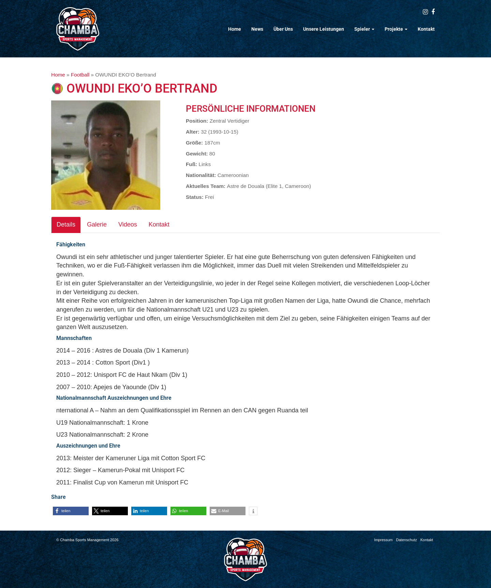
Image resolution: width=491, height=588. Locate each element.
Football (80, 75)
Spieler (364, 29)
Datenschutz (406, 540)
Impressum (383, 540)
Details (66, 224)
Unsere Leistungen (323, 29)
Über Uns (283, 29)
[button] (71, 511)
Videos (127, 224)
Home (234, 29)
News (257, 29)
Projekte (396, 29)
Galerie (97, 224)
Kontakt (426, 29)
